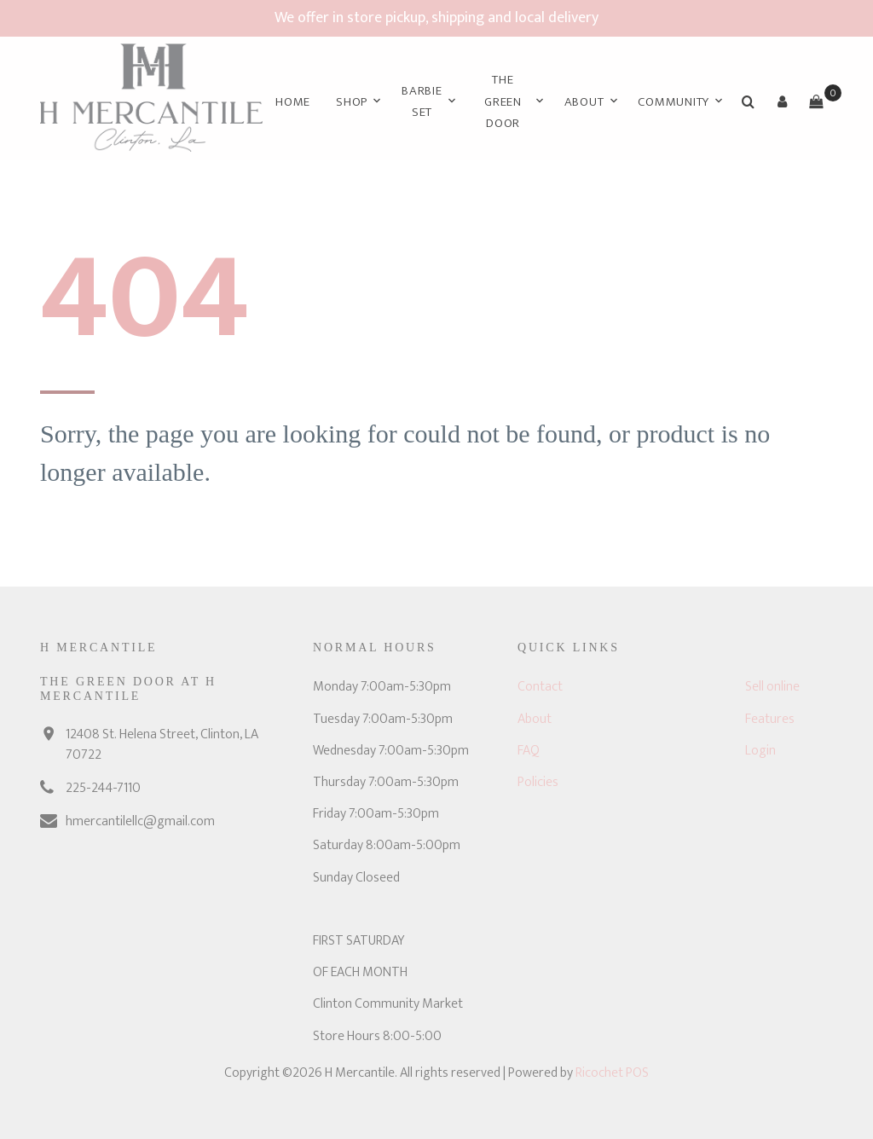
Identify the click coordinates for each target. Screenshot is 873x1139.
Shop (351, 102)
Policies (537, 782)
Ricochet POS (612, 1072)
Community (673, 102)
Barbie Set (422, 102)
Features (770, 719)
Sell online (772, 686)
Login (760, 750)
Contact (540, 686)
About (584, 102)
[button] (782, 101)
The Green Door (503, 101)
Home (292, 102)
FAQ (528, 750)
